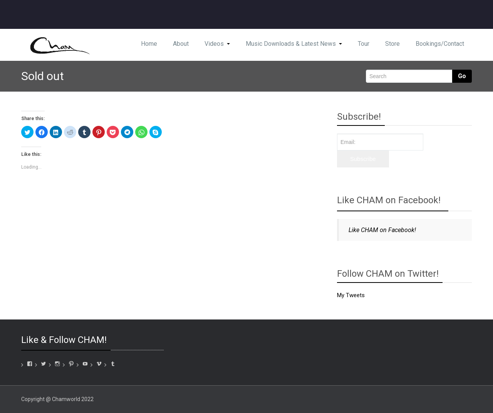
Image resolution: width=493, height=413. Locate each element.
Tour (363, 43)
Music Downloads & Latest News (294, 43)
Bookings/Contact (440, 43)
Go (462, 76)
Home (149, 43)
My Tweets (351, 295)
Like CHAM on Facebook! (389, 200)
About (181, 43)
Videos (217, 43)
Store (392, 43)
